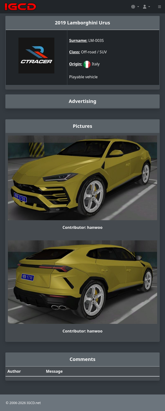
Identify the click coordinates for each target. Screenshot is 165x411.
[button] (135, 6)
